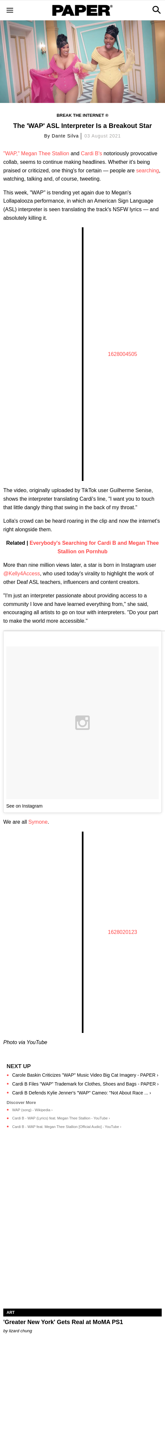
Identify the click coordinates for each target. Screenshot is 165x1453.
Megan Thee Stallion (45, 153)
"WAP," (11, 153)
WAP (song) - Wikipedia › (32, 1110)
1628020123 (122, 932)
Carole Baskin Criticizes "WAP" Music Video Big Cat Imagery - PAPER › (85, 1075)
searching (147, 170)
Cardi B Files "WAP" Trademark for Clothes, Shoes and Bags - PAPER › (85, 1084)
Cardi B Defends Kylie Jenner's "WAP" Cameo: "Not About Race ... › (81, 1092)
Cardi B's (91, 153)
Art (11, 1312)
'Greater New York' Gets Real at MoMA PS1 (63, 1322)
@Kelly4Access (21, 573)
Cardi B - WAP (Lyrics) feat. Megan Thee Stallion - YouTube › (61, 1118)
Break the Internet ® (82, 115)
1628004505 (122, 354)
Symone (38, 822)
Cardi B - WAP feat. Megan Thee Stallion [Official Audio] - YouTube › (66, 1127)
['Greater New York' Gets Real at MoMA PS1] (82, 1269)
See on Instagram (24, 806)
